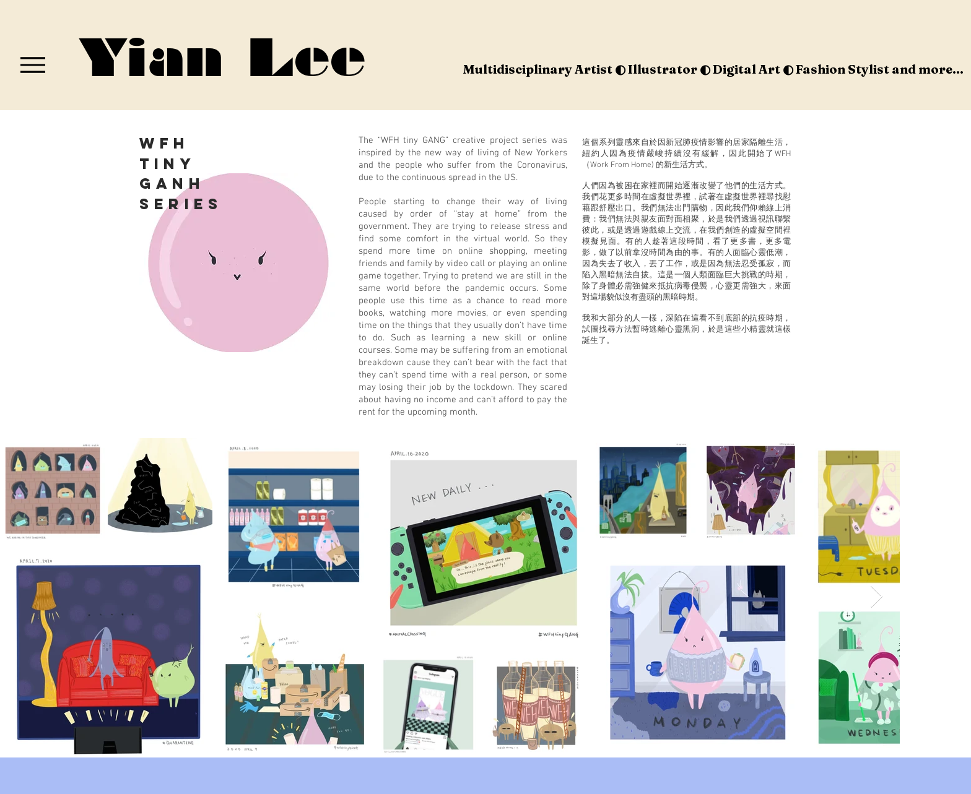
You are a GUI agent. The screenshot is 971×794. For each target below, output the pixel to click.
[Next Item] (876, 597)
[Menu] (32, 64)
